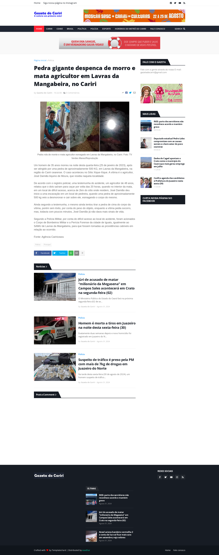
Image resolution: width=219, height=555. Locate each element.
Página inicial (40, 60)
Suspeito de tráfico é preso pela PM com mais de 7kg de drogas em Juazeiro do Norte (106, 364)
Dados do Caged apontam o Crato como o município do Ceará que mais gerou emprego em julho (169, 162)
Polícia (51, 60)
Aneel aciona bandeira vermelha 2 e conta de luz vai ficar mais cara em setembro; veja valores (116, 535)
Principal (47, 244)
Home (37, 2)
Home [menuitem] (39, 28)
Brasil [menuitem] (70, 28)
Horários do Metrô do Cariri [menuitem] (130, 28)
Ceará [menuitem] (60, 28)
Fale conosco (179, 550)
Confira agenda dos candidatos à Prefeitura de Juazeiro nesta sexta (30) (169, 181)
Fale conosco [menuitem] (157, 28)
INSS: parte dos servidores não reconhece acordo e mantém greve (169, 124)
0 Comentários (72, 92)
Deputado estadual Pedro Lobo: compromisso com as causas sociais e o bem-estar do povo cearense (169, 142)
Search (178, 28)
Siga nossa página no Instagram (60, 2)
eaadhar (86, 550)
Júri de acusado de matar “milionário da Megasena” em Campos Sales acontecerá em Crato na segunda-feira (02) (106, 286)
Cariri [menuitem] (49, 28)
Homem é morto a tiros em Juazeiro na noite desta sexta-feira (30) (107, 325)
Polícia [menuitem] (94, 28)
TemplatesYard (59, 550)
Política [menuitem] (82, 28)
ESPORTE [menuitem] (106, 28)
